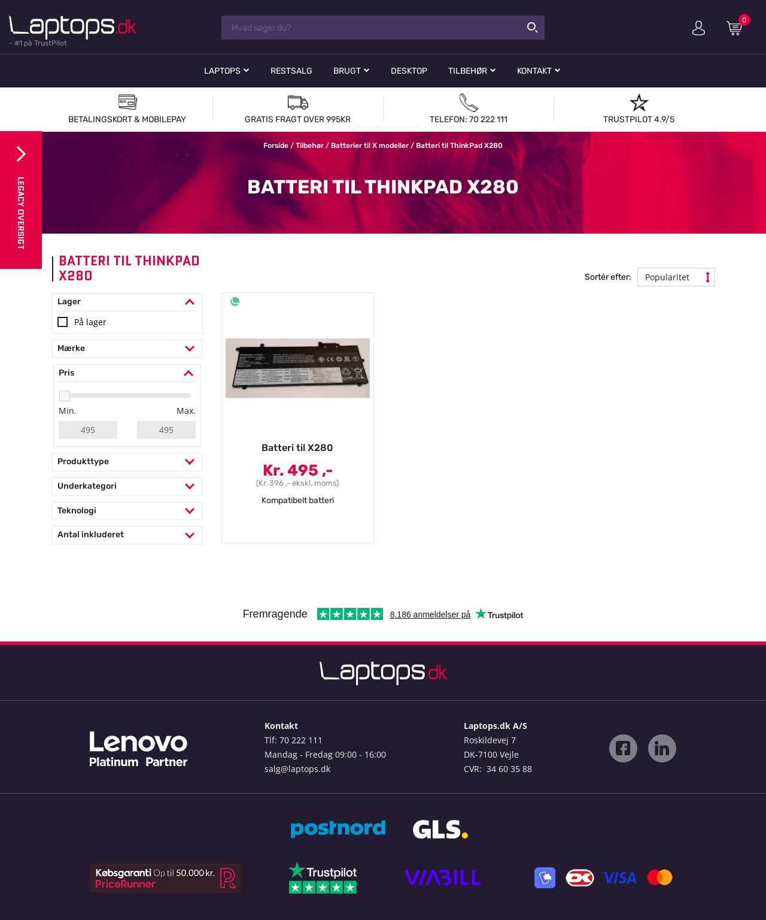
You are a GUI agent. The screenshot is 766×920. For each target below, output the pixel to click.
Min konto (698, 28)
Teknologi (127, 511)
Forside (275, 145)
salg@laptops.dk (297, 768)
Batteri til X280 (297, 447)
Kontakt (534, 71)
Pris (127, 373)
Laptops (222, 71)
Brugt (347, 71)
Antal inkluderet (127, 535)
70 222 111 (301, 740)
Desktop (409, 71)
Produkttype (127, 462)
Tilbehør (467, 71)
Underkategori (127, 487)
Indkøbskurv (738, 27)
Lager (127, 302)
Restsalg (291, 71)
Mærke (127, 349)
